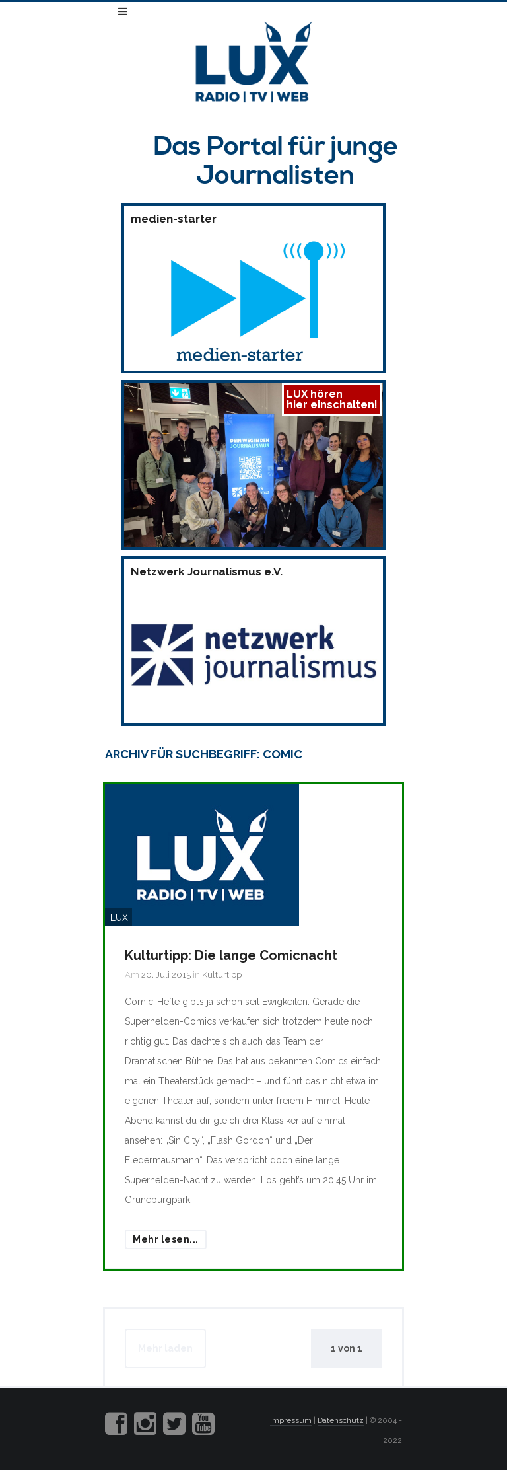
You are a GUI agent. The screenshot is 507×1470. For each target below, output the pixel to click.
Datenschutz (341, 1420)
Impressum (291, 1420)
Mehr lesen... (166, 1239)
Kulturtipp (222, 975)
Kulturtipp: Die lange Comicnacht (231, 955)
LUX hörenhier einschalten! (332, 399)
